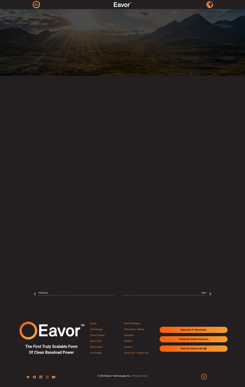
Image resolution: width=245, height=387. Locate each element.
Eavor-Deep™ (97, 347)
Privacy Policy (140, 376)
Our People (96, 352)
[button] (36, 4)
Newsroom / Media (134, 329)
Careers (128, 341)
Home (93, 323)
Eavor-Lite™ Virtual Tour (136, 352)
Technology (96, 329)
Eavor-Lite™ (96, 341)
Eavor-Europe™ (98, 335)
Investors (129, 335)
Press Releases (132, 323)
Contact (128, 347)
